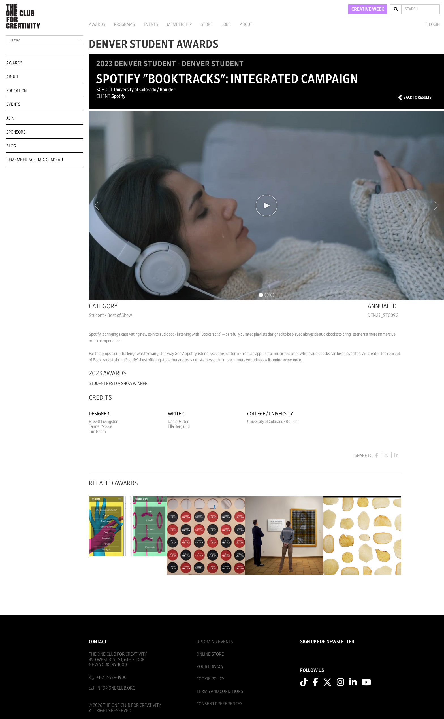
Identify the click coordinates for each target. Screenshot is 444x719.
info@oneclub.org (115, 688)
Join (10, 118)
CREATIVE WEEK (367, 9)
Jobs (226, 24)
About (246, 24)
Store (207, 24)
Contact (98, 641)
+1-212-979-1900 (111, 677)
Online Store (210, 654)
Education (16, 90)
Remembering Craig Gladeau (34, 160)
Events (151, 24)
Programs (124, 24)
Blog (11, 146)
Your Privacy (210, 666)
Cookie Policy (211, 678)
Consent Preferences (219, 703)
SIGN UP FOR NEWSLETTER (327, 641)
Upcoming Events (215, 641)
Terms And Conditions (220, 691)
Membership (179, 24)
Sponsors (15, 132)
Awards (97, 24)
